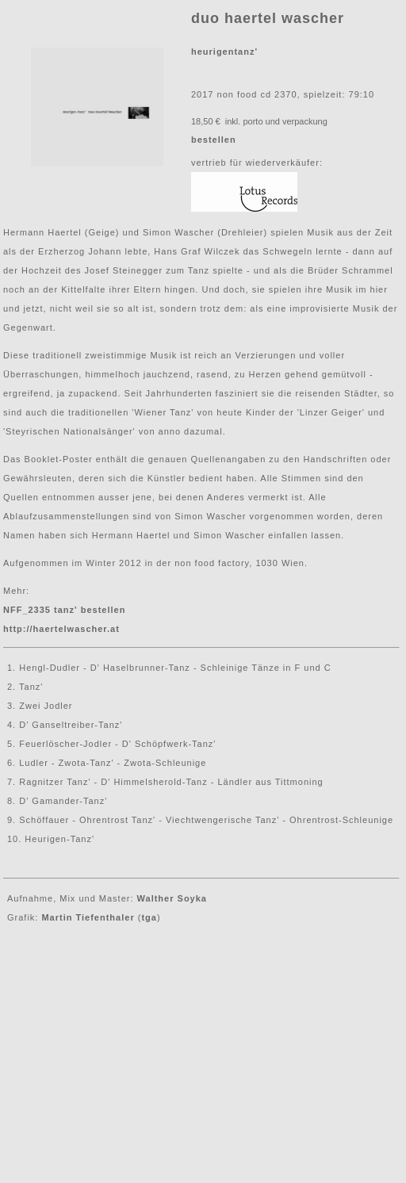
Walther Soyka (172, 898)
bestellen (213, 139)
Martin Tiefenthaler (87, 917)
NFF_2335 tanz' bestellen (64, 609)
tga (149, 917)
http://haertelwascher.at (61, 629)
